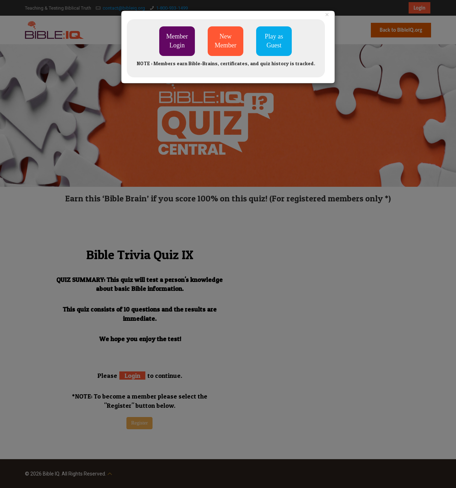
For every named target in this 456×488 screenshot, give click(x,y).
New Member (226, 41)
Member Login (177, 41)
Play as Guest (274, 41)
